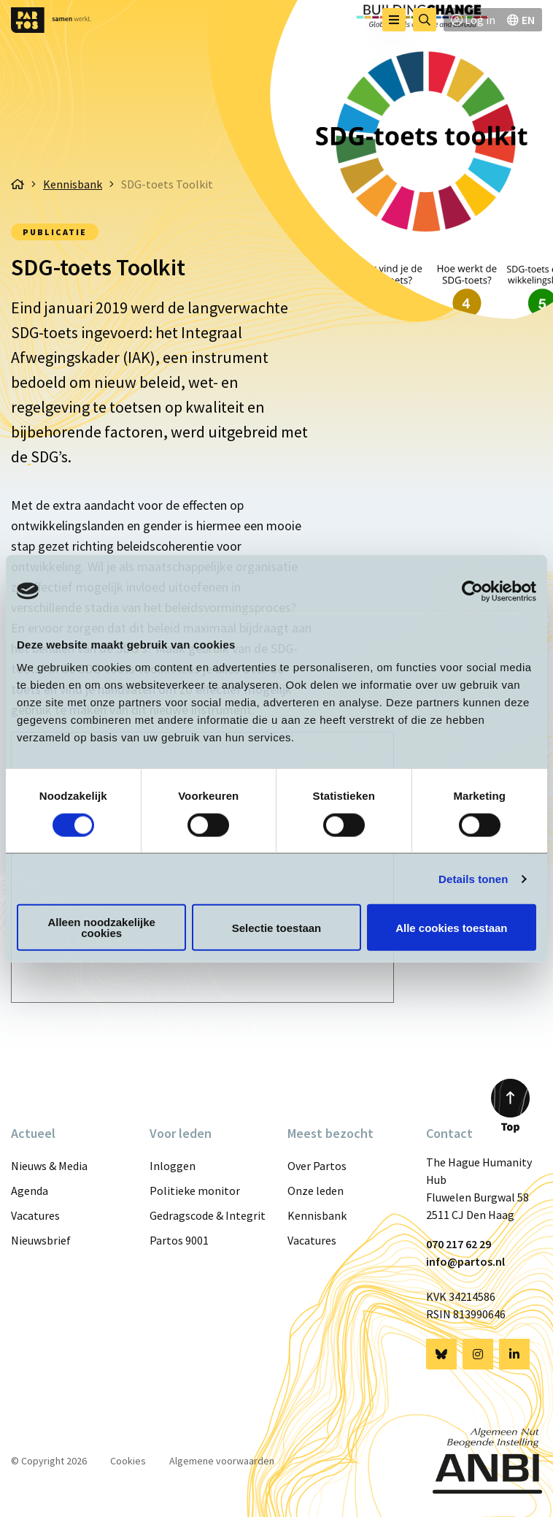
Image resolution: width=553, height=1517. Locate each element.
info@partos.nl (465, 1261)
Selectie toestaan (277, 927)
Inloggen (173, 1165)
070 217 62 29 (458, 1244)
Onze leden (315, 1190)
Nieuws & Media (49, 1165)
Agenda (29, 1190)
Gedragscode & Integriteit (208, 1215)
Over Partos (317, 1165)
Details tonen (473, 878)
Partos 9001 (179, 1240)
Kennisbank (317, 1215)
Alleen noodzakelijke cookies (101, 927)
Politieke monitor (195, 1190)
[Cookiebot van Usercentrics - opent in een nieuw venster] (472, 591)
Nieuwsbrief (41, 1240)
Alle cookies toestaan (451, 927)
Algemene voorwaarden (221, 1460)
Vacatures (35, 1215)
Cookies (128, 1460)
